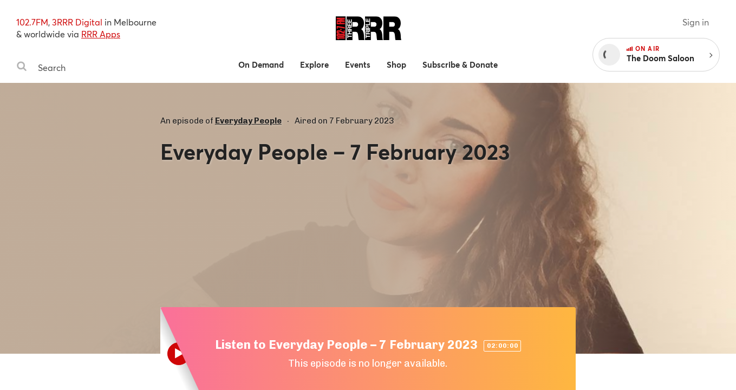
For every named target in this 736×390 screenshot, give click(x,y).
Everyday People (248, 121)
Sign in (695, 22)
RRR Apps (100, 34)
